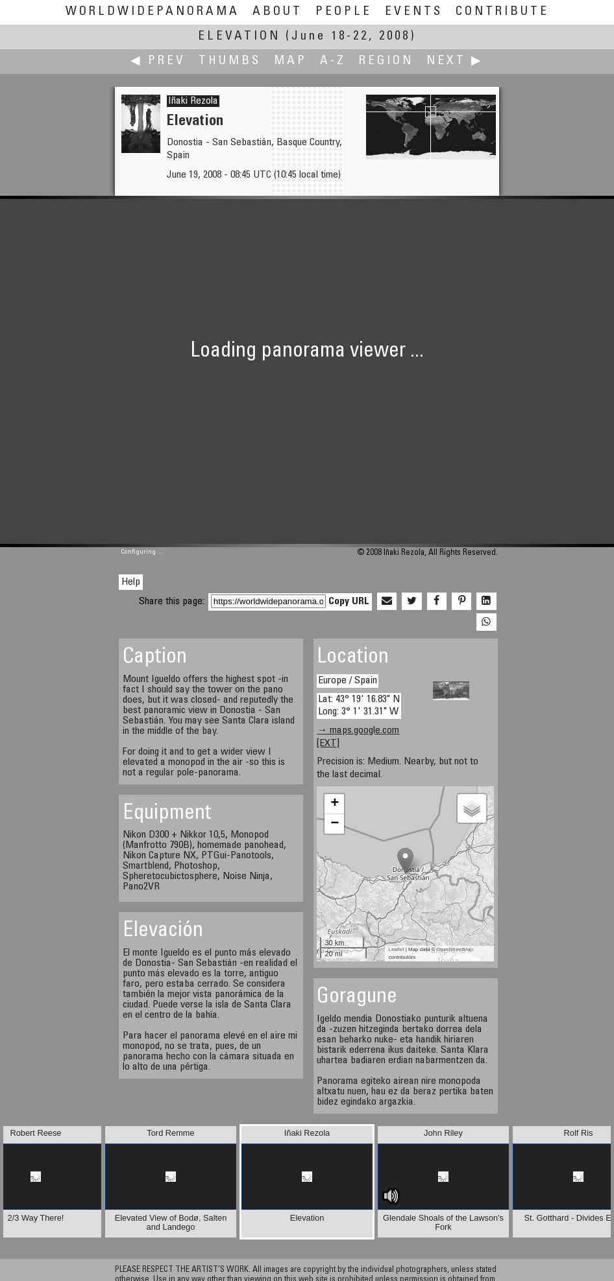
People (343, 12)
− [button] (334, 824)
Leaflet (396, 949)
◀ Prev (158, 61)
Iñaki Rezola (193, 101)
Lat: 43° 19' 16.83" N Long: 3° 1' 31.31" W (359, 705)
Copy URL (348, 601)
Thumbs (230, 61)
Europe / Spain (347, 681)
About (277, 12)
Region (386, 61)
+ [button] (334, 804)
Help (130, 582)
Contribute (502, 12)
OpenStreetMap (455, 949)
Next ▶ (455, 61)
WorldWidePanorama (152, 12)
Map (290, 61)
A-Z (333, 61)
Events (414, 12)
